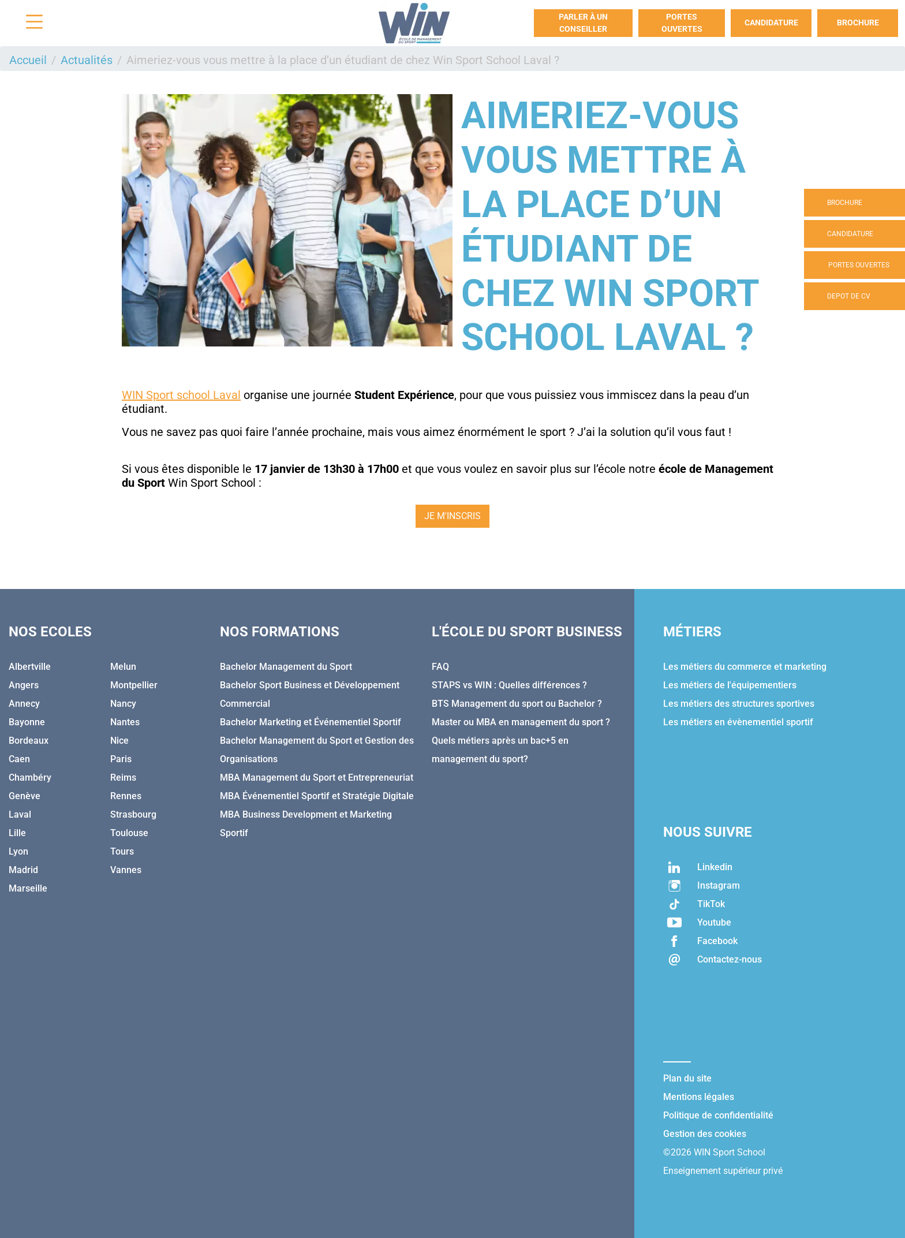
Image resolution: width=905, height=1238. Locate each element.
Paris (121, 759)
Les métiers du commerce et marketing (745, 666)
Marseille (28, 888)
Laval (20, 814)
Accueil (28, 60)
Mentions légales (698, 1096)
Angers (24, 685)
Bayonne (27, 722)
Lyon (18, 851)
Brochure (858, 22)
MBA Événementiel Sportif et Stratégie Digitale (317, 795)
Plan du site (687, 1078)
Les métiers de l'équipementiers (729, 685)
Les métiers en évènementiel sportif (738, 722)
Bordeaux (28, 740)
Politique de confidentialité (718, 1115)
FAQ (440, 666)
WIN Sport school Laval (181, 395)
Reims (123, 777)
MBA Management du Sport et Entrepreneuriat (316, 777)
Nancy (123, 703)
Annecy (24, 703)
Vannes (125, 869)
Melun (123, 666)
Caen (19, 759)
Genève (24, 795)
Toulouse (129, 832)
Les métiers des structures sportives (738, 703)
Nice (119, 740)
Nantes (125, 722)
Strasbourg (133, 814)
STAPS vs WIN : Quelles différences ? (509, 685)
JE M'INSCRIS (452, 515)
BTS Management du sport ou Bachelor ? (517, 703)
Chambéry (30, 777)
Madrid (23, 869)
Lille (17, 832)
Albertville (30, 666)
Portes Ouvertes (681, 22)
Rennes (125, 795)
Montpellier (134, 685)
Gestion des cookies (704, 1133)
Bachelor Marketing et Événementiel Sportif (310, 722)
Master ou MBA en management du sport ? (521, 722)
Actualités (87, 60)
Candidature (771, 22)
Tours (122, 851)
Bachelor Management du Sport (286, 666)
